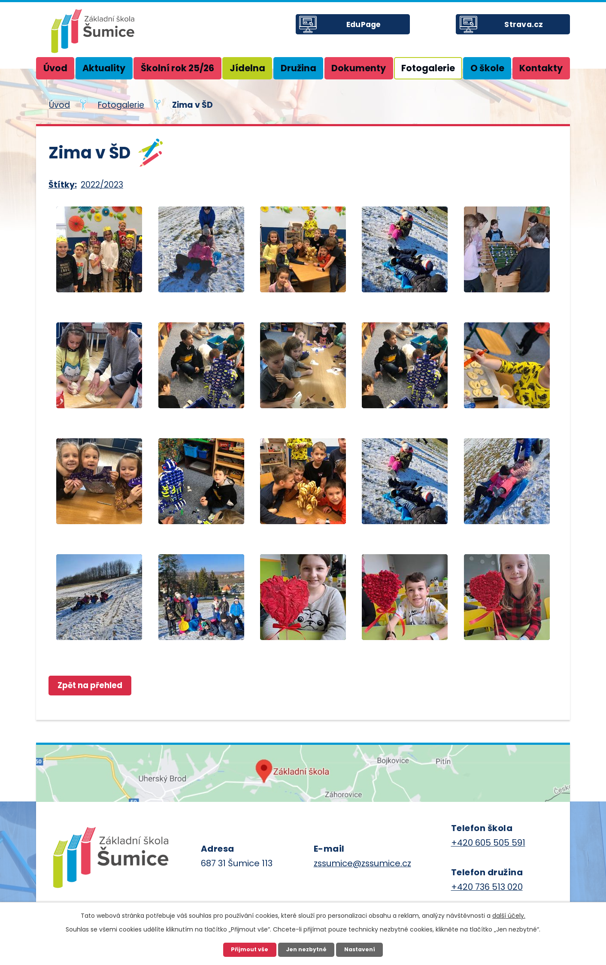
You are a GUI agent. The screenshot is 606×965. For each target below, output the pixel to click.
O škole (487, 68)
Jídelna (247, 68)
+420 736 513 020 (487, 888)
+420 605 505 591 (488, 844)
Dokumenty (358, 68)
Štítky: (62, 185)
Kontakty (541, 68)
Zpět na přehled (94, 686)
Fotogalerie (428, 68)
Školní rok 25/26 (177, 68)
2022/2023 (102, 185)
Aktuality (103, 68)
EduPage (370, 30)
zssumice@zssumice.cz (362, 864)
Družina (298, 68)
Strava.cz (530, 30)
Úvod (55, 68)
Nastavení (361, 949)
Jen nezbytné (306, 949)
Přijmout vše (248, 949)
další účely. (508, 914)
